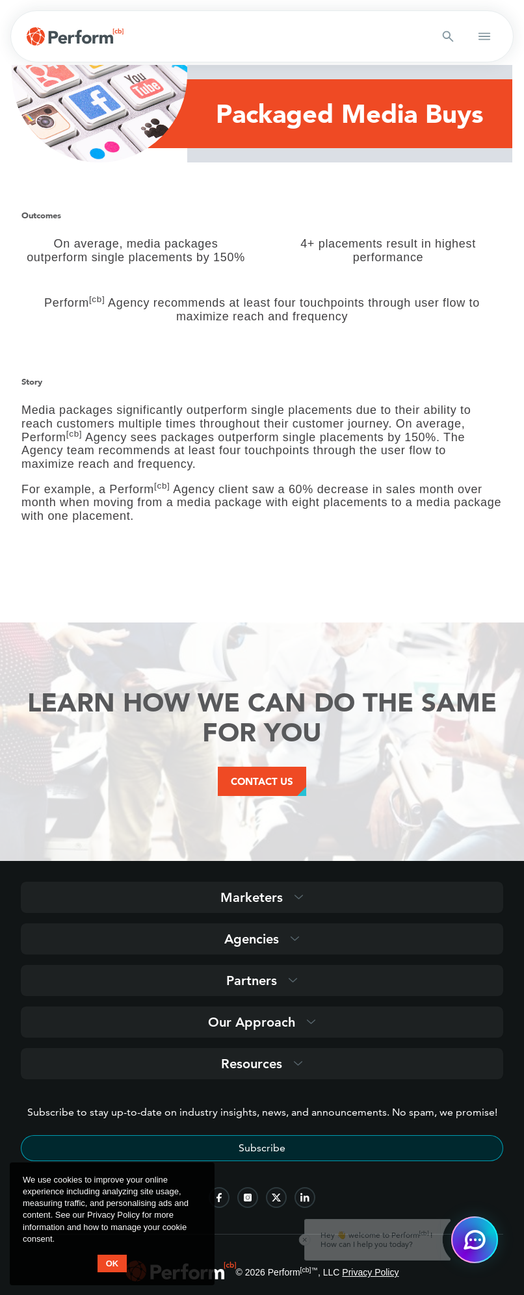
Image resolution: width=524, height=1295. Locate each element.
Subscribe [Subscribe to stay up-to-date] (262, 1148)
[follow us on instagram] (247, 1197)
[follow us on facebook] (219, 1197)
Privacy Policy (370, 1272)
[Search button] (448, 36)
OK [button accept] (112, 1263)
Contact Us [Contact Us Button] (262, 781)
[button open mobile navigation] (484, 36)
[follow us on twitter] (276, 1197)
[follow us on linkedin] (305, 1197)
